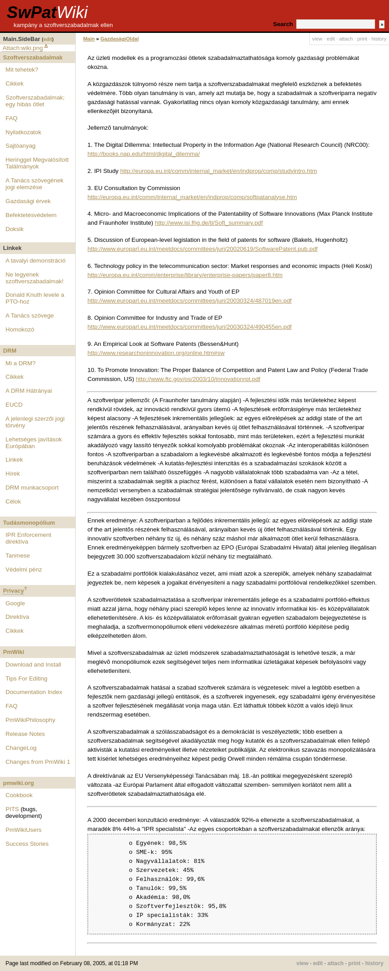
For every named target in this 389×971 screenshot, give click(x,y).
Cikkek (14, 83)
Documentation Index (33, 692)
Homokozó (19, 329)
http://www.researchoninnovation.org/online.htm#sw (156, 352)
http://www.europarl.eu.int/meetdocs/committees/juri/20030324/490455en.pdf (189, 326)
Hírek (12, 473)
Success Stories (27, 843)
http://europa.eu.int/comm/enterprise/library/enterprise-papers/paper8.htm (184, 275)
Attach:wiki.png (23, 48)
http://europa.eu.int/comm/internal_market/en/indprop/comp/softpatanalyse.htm (192, 197)
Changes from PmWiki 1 (37, 761)
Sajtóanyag (20, 145)
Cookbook (18, 795)
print (362, 38)
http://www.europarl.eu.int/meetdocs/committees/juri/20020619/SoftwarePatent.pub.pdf (202, 248)
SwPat (47, 12)
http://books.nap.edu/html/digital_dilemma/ (143, 153)
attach (346, 38)
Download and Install (33, 664)
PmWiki (13, 652)
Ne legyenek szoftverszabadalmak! (34, 278)
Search (283, 24)
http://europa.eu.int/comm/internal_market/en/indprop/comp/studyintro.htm (218, 171)
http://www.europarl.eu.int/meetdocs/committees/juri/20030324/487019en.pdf (189, 300)
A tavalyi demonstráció (35, 260)
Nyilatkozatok (23, 132)
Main (89, 38)
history (378, 38)
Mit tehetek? (21, 69)
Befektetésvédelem (30, 215)
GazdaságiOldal (119, 38)
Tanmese (17, 555)
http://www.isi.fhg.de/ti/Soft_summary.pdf (209, 222)
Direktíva (17, 616)
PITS (12, 809)
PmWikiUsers (23, 829)
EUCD (14, 404)
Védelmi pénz (23, 569)
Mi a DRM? (20, 363)
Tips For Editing (26, 678)
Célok (13, 501)
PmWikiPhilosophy (30, 720)
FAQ (11, 118)
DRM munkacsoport (32, 487)
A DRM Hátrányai (28, 390)
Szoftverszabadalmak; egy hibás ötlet (34, 101)
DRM (10, 350)
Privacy (13, 590)
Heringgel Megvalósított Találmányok (36, 163)
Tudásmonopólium (29, 522)
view (317, 38)
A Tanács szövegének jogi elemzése (34, 184)
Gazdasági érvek (27, 201)
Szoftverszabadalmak (33, 57)
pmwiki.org (18, 783)
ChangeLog (20, 747)
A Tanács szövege (29, 315)
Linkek (14, 459)
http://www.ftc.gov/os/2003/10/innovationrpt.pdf (198, 379)
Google (15, 603)
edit (47, 39)
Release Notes (25, 734)
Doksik (14, 229)
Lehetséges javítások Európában (33, 442)
